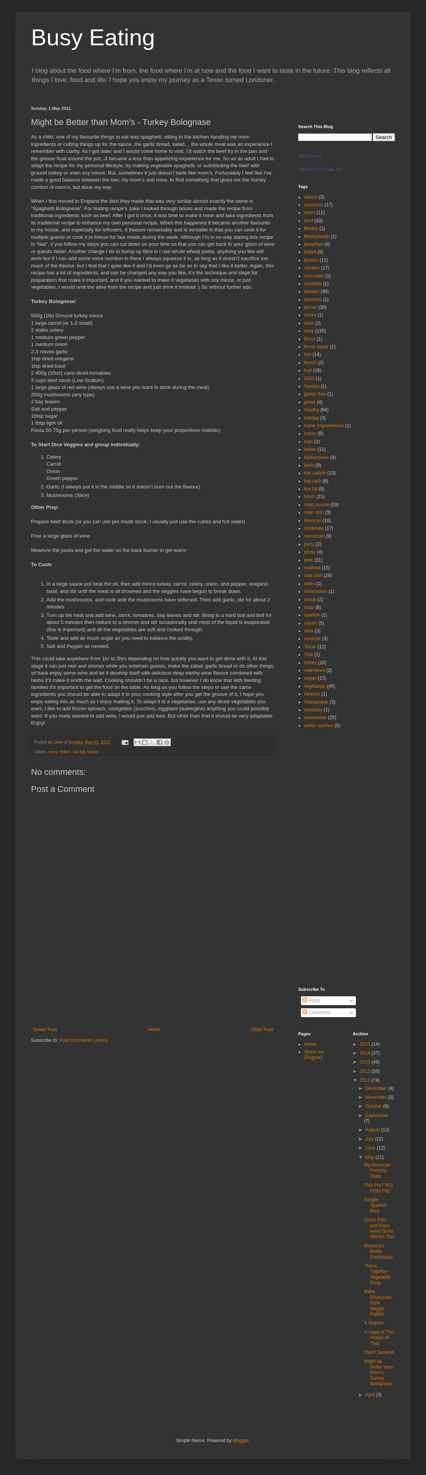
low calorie (315, 473)
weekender (315, 717)
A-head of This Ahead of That (379, 1337)
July (370, 1139)
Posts (311, 1000)
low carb (312, 481)
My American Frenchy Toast (377, 1170)
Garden (312, 386)
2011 (365, 1080)
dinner (310, 307)
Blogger (241, 1440)
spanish (312, 615)
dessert (311, 291)
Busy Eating (93, 37)
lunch (309, 496)
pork (308, 560)
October (374, 1106)
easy (53, 751)
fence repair (316, 346)
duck (309, 323)
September (376, 1115)
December (376, 1088)
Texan (310, 646)
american (313, 204)
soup (309, 607)
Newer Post (45, 1029)
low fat (79, 751)
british (310, 252)
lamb (309, 465)
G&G (309, 378)
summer (312, 638)
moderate (314, 528)
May (370, 1157)
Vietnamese (316, 702)
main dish (314, 512)
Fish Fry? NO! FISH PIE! (378, 1187)
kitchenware (316, 457)
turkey (92, 751)
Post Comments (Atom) (83, 1040)
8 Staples (373, 1323)
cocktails (313, 283)
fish (307, 354)
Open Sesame (379, 1352)
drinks (310, 315)
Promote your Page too (320, 169)
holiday (311, 418)
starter (310, 623)
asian (309, 212)
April (370, 1395)
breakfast (313, 244)
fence (309, 339)
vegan (310, 678)
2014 (365, 1053)
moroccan (314, 536)
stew (309, 631)
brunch (311, 260)
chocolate (314, 276)
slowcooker (315, 591)
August (373, 1129)
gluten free (315, 394)
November (376, 1097)
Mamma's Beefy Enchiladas (378, 1251)
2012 (365, 1071)
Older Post (262, 1029)
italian (65, 751)
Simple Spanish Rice (375, 1205)
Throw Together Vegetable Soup (377, 1274)
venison (312, 694)
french (310, 362)
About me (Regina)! (314, 1054)
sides (309, 583)
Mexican (312, 520)
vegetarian (315, 686)
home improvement (324, 425)
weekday (313, 710)
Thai (308, 654)
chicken (312, 268)
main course (316, 504)
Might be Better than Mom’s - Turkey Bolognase (378, 1372)
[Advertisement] (153, 993)
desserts (312, 299)
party (309, 544)
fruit (308, 370)
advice (311, 197)
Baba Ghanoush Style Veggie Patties (377, 1303)
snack (310, 599)
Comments (316, 1012)
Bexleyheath (317, 236)
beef (308, 220)
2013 (365, 1062)
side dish (313, 575)
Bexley (311, 228)
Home (154, 1029)
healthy (311, 410)
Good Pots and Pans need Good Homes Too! (379, 1228)
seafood (312, 567)
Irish (308, 441)
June (370, 1148)
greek (310, 402)
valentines (314, 670)
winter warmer (318, 725)
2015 (365, 1044)
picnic (310, 552)
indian (310, 433)
